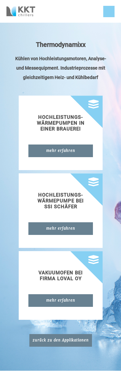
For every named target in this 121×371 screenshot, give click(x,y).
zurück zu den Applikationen (61, 340)
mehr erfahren (60, 150)
